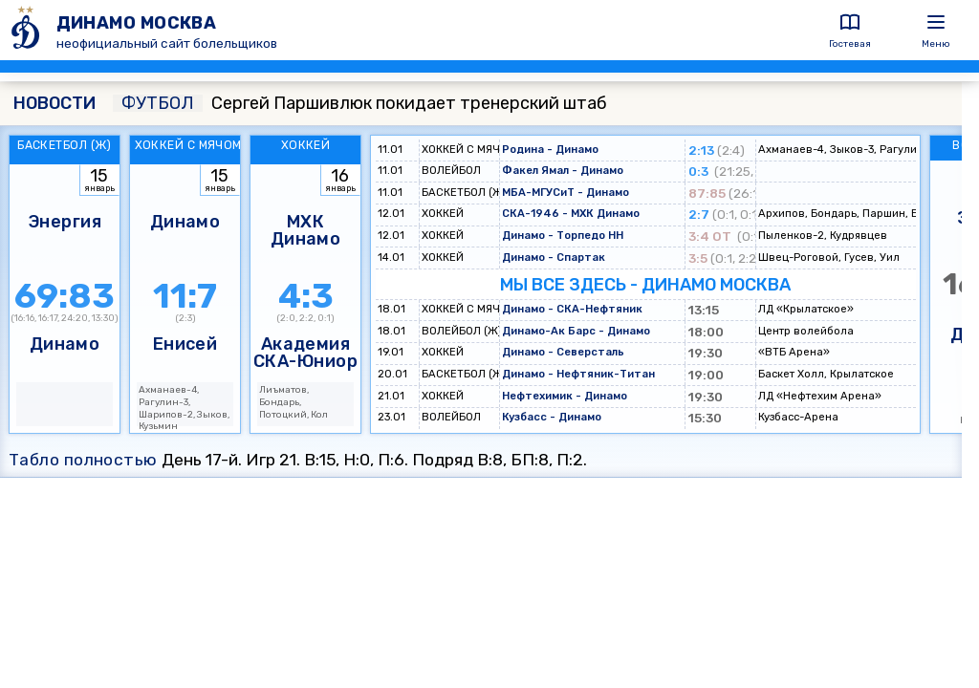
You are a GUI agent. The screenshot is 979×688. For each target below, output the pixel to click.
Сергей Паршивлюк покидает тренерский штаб (360, 103)
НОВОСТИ (54, 103)
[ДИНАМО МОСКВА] (28, 30)
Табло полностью (83, 459)
